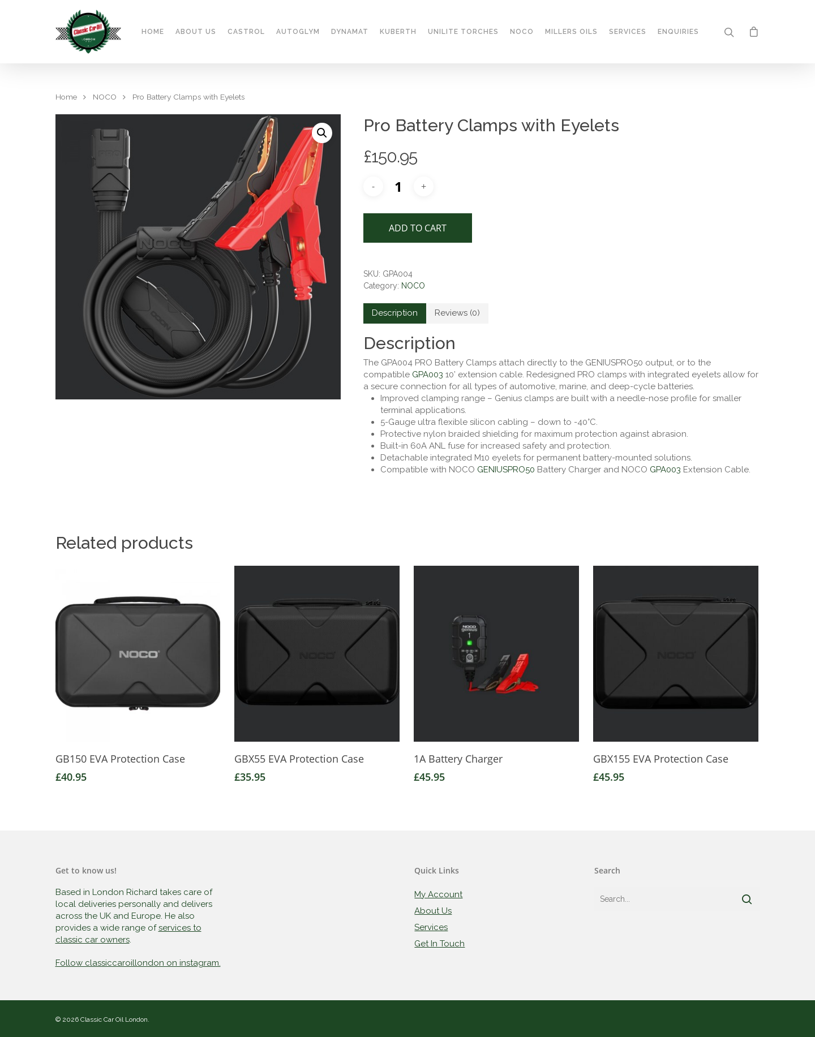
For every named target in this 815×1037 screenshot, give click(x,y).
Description (395, 313)
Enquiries (677, 32)
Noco (522, 32)
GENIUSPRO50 (506, 469)
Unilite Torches (447, 33)
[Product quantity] (398, 186)
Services (627, 32)
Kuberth (398, 32)
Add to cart (418, 228)
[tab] (394, 313)
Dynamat (350, 32)
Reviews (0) (457, 313)
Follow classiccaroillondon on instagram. (138, 963)
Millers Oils (561, 33)
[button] (322, 133)
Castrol (246, 32)
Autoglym (298, 32)
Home (153, 32)
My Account (438, 894)
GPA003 (427, 374)
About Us (190, 33)
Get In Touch (439, 944)
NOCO (105, 96)
